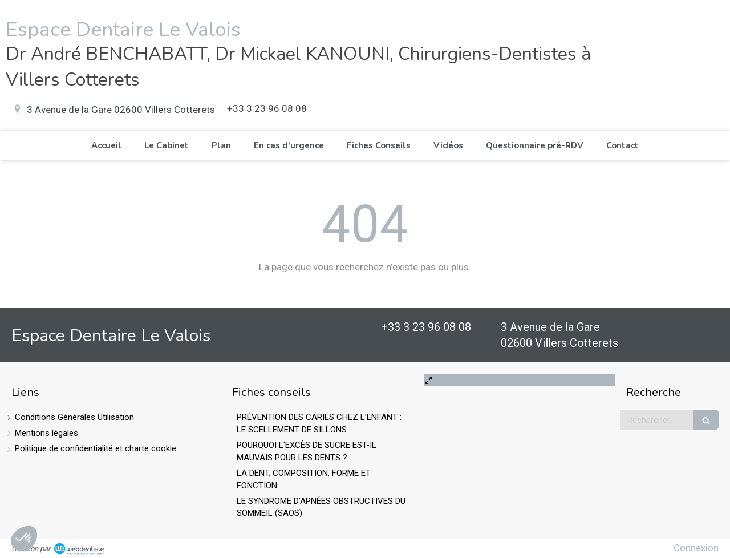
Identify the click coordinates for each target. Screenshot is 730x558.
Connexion (696, 547)
